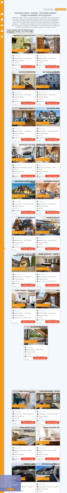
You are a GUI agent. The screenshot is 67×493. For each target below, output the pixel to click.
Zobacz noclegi (28, 67)
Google (8, 477)
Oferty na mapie (60, 9)
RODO (9, 487)
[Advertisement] (36, 376)
